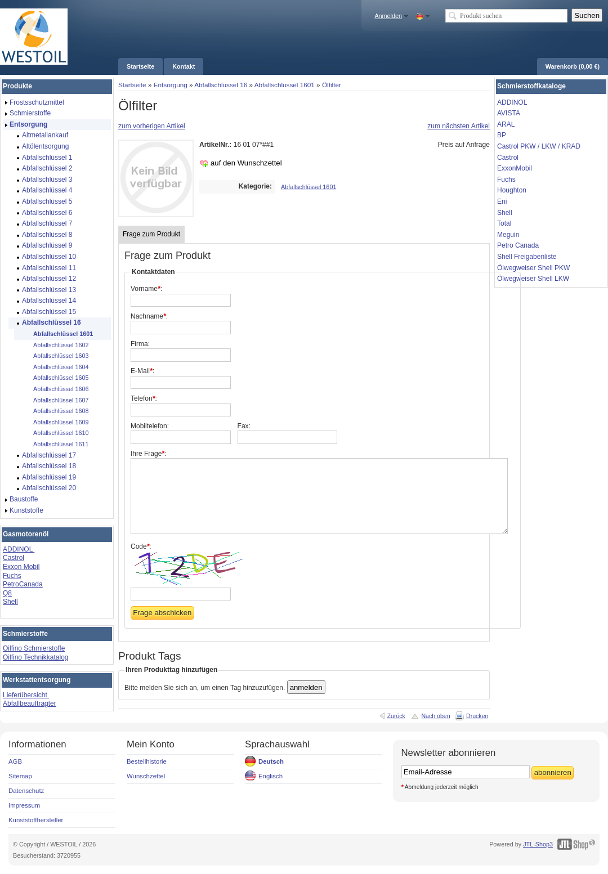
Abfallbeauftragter (29, 703)
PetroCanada (23, 584)
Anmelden (388, 15)
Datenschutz (26, 790)
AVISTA (508, 113)
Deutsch (271, 761)
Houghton (511, 190)
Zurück (396, 715)
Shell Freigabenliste (526, 257)
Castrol (13, 558)
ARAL (506, 124)
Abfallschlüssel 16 (220, 84)
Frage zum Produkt (151, 234)
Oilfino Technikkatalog (36, 657)
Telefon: (144, 398)
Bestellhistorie (147, 761)
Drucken (477, 715)
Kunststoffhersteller (35, 820)
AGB (15, 761)
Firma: (140, 344)
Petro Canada (518, 245)
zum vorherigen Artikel (151, 126)
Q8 (7, 593)
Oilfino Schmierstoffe (34, 648)
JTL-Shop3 (538, 844)
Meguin (508, 235)
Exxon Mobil (21, 567)
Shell (10, 602)
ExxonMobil (514, 168)
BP (501, 135)
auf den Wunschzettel (246, 163)
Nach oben (435, 715)
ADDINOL (18, 549)
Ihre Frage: (148, 454)
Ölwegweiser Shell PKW (533, 268)
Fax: (244, 426)
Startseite (132, 84)
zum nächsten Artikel (458, 126)
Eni (502, 201)
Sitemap (20, 776)
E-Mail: (142, 371)
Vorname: (146, 289)
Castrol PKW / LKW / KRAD (538, 146)
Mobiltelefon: (150, 426)
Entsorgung (170, 84)
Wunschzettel (146, 776)
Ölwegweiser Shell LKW (533, 279)
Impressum (24, 805)
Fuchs (12, 576)
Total (504, 223)
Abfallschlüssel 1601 (284, 84)
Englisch (270, 776)
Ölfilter (331, 84)
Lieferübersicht (26, 695)
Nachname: (149, 316)
